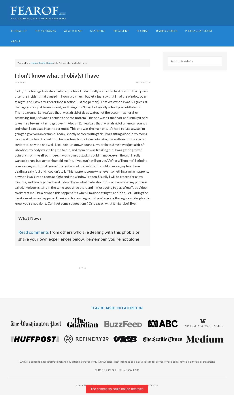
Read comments (33, 232)
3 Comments (143, 82)
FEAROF (38, 13)
